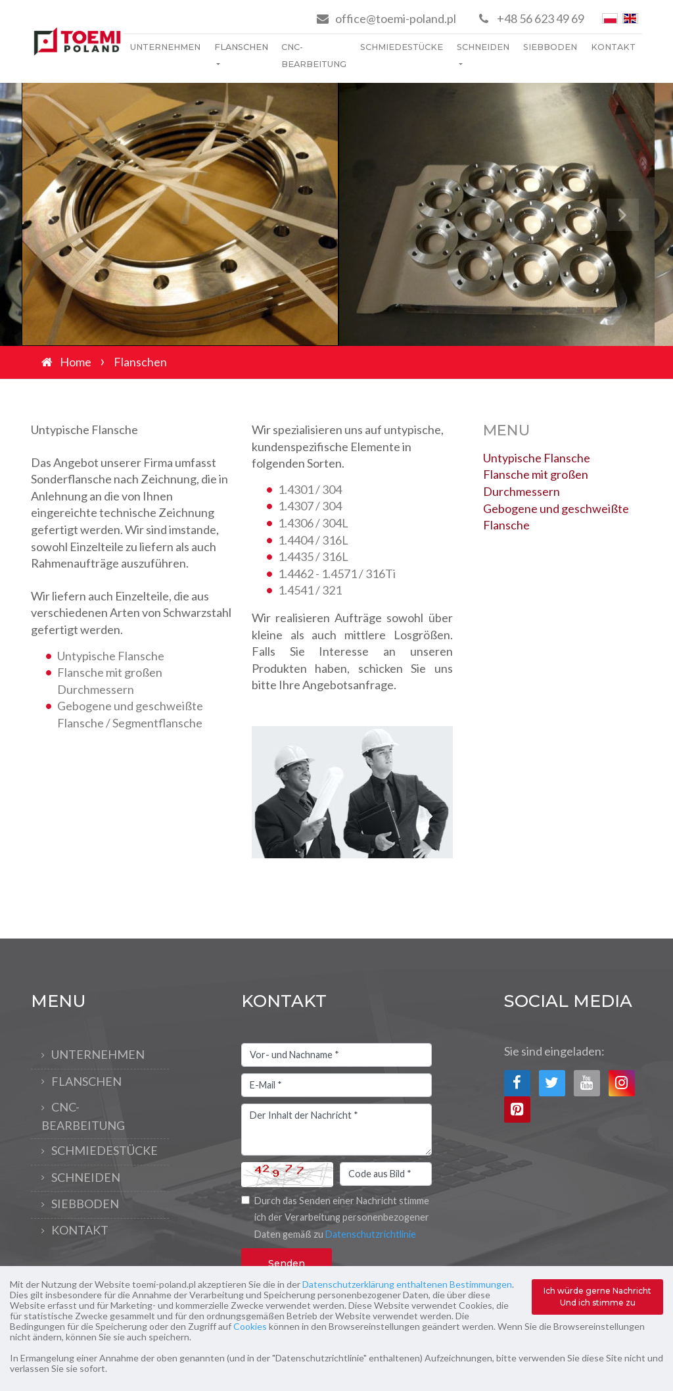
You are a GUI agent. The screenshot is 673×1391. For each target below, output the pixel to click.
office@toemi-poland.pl (395, 18)
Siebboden (550, 47)
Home (75, 361)
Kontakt (613, 47)
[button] (50, 214)
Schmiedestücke (401, 47)
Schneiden (483, 47)
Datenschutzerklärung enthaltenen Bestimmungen (407, 1284)
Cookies (250, 1326)
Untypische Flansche (536, 458)
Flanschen (241, 47)
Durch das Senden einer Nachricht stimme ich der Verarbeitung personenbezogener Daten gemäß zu (341, 1217)
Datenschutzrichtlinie (370, 1234)
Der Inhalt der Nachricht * (336, 1130)
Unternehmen (165, 47)
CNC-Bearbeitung (313, 55)
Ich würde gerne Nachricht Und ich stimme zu (597, 1296)
